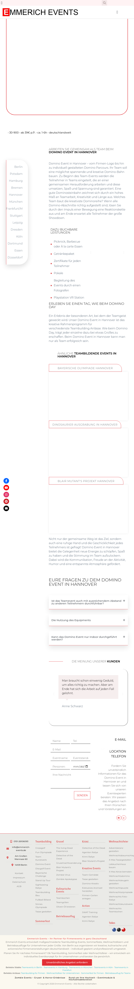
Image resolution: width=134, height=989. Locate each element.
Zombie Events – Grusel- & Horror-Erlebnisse (40, 977)
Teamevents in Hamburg (56, 967)
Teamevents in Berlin (32, 967)
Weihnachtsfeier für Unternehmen (63, 973)
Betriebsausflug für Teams (117, 973)
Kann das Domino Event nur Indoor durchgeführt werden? (84, 638)
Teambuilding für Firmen (33, 973)
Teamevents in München (81, 967)
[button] (1, 3)
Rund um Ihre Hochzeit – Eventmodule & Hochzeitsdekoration (92, 978)
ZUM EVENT (88, 408)
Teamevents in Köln (103, 967)
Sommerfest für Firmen (92, 973)
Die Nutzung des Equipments (71, 620)
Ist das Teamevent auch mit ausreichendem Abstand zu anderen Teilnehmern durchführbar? (86, 602)
